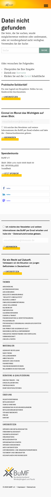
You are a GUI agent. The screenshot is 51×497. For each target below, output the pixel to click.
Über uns (7, 395)
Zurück (27, 76)
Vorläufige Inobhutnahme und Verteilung (19, 334)
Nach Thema (7, 353)
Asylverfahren (8, 292)
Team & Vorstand (9, 405)
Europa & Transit (9, 315)
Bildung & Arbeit (9, 300)
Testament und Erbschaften (14, 453)
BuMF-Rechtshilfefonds (12, 388)
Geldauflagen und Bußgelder (15, 455)
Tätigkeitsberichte (10, 412)
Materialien (8, 346)
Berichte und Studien (11, 361)
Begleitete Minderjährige (13, 295)
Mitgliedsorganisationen (13, 410)
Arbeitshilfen (8, 358)
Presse (5, 415)
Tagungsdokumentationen (13, 366)
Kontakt (6, 418)
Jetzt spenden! (11, 173)
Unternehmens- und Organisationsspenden (20, 450)
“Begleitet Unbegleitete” (13, 297)
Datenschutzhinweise (15, 133)
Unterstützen (11, 97)
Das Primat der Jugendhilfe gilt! (15, 329)
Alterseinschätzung (11, 289)
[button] (25, 188)
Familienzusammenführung (13, 302)
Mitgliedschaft (9, 402)
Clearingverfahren (10, 313)
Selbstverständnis (10, 399)
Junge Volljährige (10, 305)
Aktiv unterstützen (10, 447)
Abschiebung (8, 287)
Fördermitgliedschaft (12, 432)
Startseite (21, 72)
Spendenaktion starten (12, 442)
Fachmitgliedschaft (11, 434)
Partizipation (8, 310)
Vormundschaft (9, 336)
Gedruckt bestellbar (11, 350)
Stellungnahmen (9, 356)
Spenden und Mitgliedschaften (15, 429)
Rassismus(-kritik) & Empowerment (16, 331)
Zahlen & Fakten (9, 339)
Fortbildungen (9, 385)
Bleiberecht (7, 308)
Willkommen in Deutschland (14, 369)
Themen (6, 282)
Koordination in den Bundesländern (17, 407)
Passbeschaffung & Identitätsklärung (18, 318)
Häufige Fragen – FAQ (11, 380)
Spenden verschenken (11, 445)
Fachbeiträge (8, 363)
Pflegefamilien (9, 321)
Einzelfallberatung (10, 383)
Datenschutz (31, 487)
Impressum (21, 487)
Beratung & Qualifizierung (16, 375)
